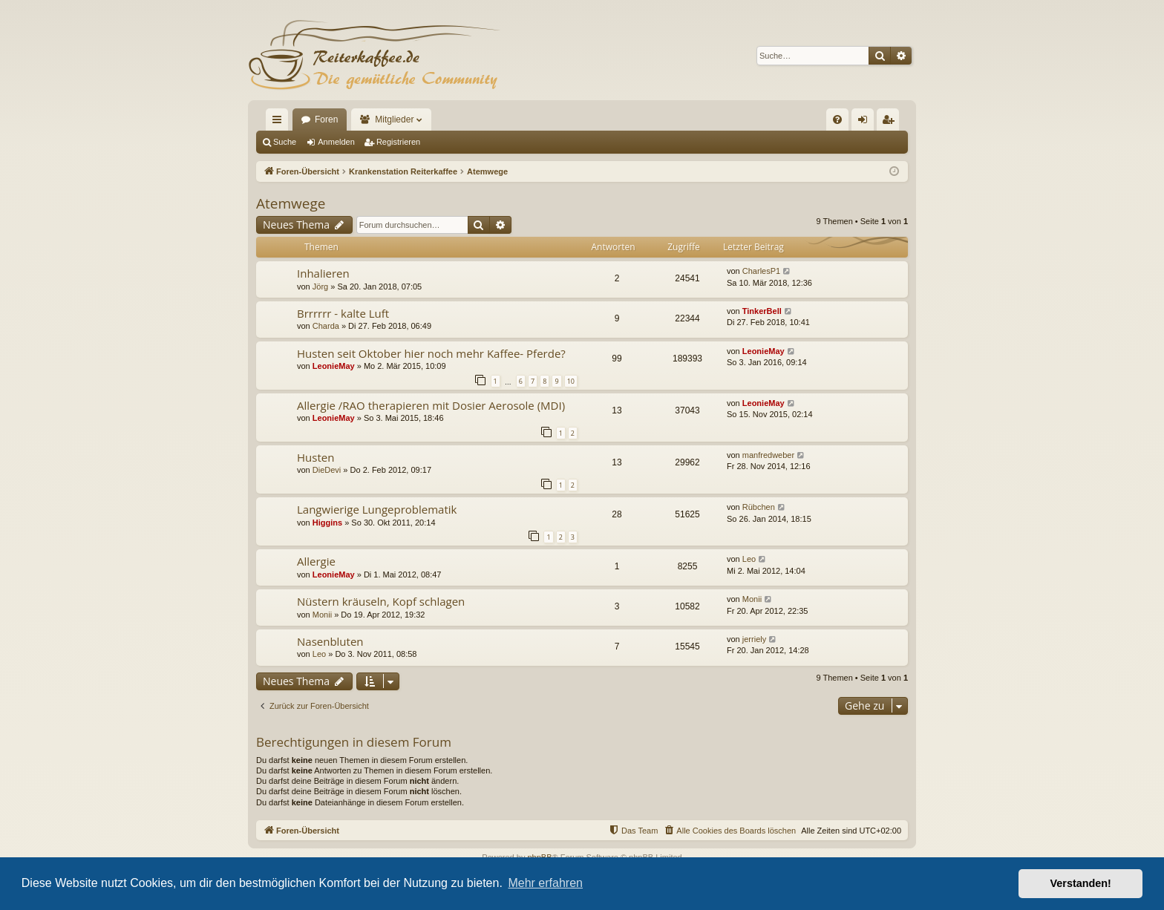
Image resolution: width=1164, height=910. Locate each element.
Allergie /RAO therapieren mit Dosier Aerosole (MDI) (431, 405)
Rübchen (758, 507)
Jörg (320, 286)
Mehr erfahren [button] (545, 883)
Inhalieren (323, 273)
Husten (315, 457)
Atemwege (290, 203)
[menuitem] (837, 119)
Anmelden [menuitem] (866, 122)
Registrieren (398, 141)
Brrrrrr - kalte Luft (343, 313)
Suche (284, 141)
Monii (322, 614)
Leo (749, 558)
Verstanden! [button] (1080, 883)
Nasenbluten (330, 641)
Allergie (316, 561)
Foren (326, 119)
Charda (326, 325)
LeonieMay (334, 365)
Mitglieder (394, 119)
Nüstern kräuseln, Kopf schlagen (381, 601)
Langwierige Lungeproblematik (377, 509)
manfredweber (768, 455)
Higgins (327, 522)
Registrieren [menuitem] (891, 122)
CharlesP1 (761, 270)
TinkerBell (762, 311)
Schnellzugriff (280, 122)
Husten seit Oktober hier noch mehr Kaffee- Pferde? (431, 353)
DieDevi (327, 469)
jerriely (754, 639)
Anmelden (336, 141)
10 (571, 381)
